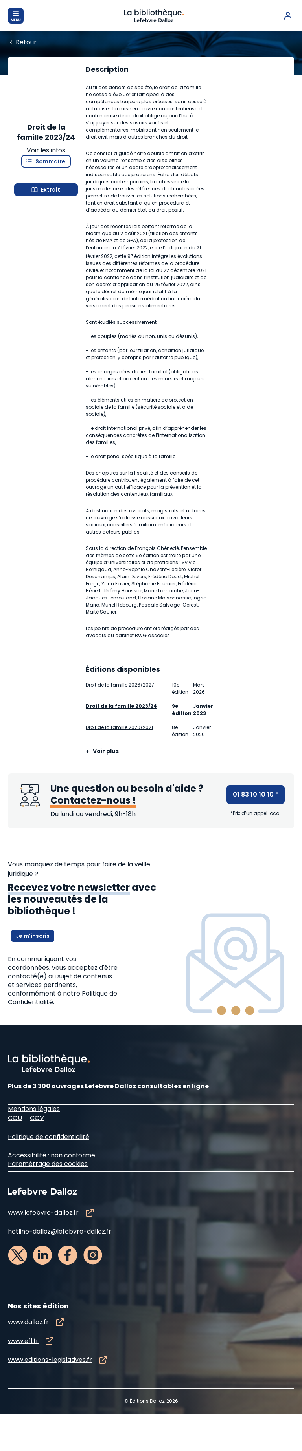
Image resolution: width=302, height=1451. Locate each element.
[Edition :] (148, 101)
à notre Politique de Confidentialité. (62, 1189)
